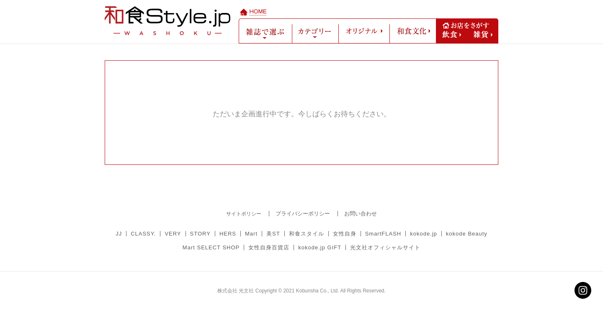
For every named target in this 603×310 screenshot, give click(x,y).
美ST (273, 233)
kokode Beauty (466, 233)
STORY (200, 233)
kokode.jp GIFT (319, 247)
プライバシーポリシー (303, 213)
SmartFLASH (383, 233)
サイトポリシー (243, 214)
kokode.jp (423, 233)
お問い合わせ (360, 213)
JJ (119, 233)
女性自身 (344, 233)
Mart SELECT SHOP (211, 247)
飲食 (451, 34)
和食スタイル (306, 233)
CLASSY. (143, 233)
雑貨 (482, 34)
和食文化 (412, 31)
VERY (173, 233)
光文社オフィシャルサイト (385, 247)
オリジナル (364, 31)
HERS (227, 233)
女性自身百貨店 (268, 247)
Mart (251, 233)
